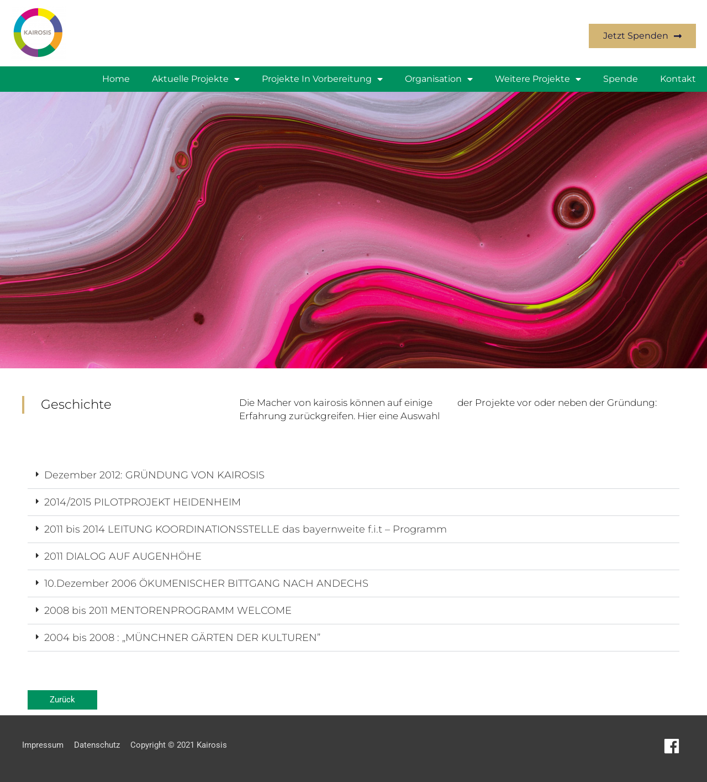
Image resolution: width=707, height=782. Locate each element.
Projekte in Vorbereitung (322, 79)
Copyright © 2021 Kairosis (178, 745)
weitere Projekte (538, 79)
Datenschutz (97, 745)
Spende (620, 79)
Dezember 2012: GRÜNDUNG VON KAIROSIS (154, 475)
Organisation (439, 79)
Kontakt (678, 79)
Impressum (43, 745)
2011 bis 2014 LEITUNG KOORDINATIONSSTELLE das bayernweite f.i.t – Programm (245, 529)
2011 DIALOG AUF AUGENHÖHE (123, 556)
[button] (353, 475)
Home (116, 79)
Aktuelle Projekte (196, 79)
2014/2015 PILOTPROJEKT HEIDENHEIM (142, 502)
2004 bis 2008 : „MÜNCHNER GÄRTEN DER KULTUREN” (182, 638)
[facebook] (674, 746)
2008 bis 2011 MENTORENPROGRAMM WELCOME (168, 610)
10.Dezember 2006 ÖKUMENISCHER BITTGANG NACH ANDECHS (206, 583)
